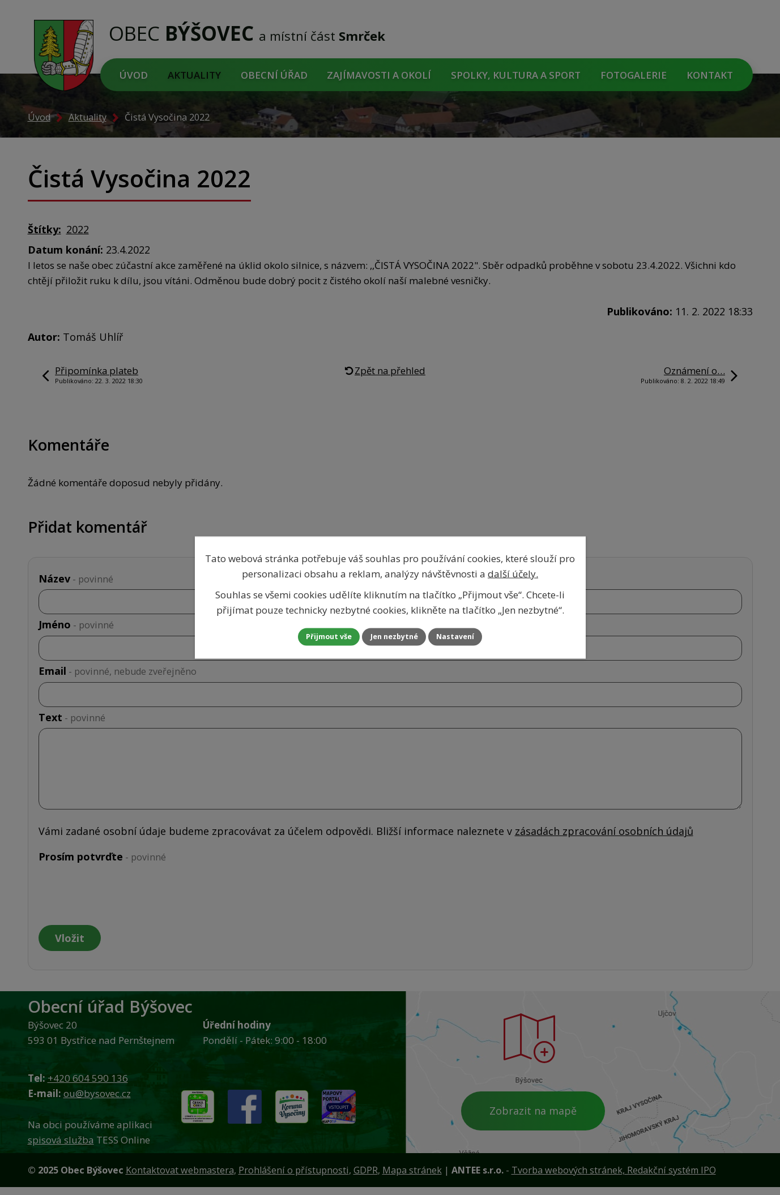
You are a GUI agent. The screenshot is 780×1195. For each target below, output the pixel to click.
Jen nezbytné (394, 637)
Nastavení (468, 637)
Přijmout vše (316, 637)
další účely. (513, 572)
